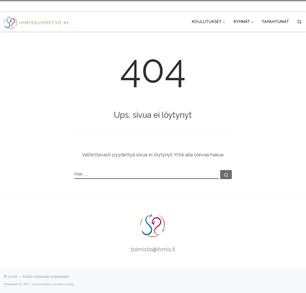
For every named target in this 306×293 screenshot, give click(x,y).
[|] (36, 21)
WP (26, 284)
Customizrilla (63, 284)
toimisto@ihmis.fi (153, 249)
